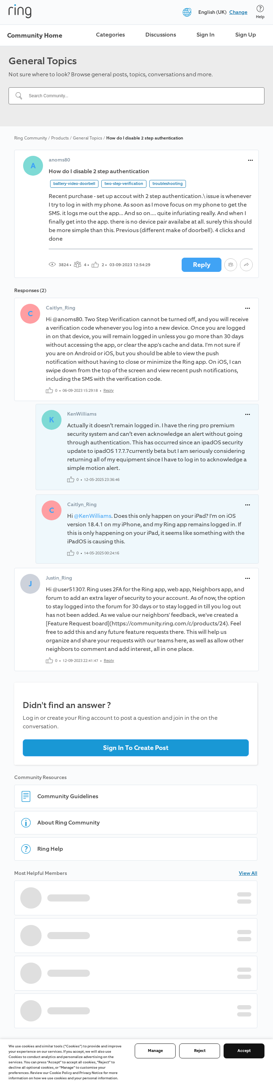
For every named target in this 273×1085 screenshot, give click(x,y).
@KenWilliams (92, 516)
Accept (244, 1050)
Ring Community (30, 138)
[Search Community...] (140, 96)
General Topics (87, 138)
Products (60, 138)
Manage (155, 1050)
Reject (199, 1050)
